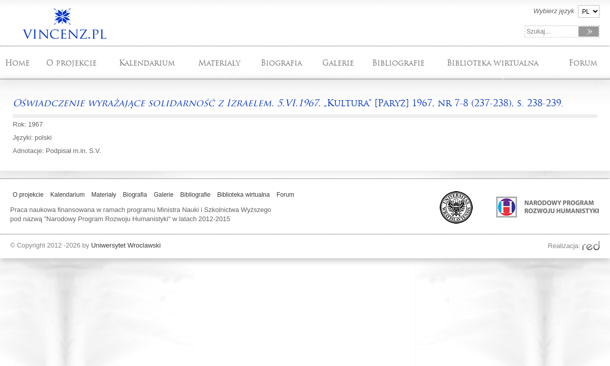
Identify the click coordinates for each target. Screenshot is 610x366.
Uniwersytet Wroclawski (126, 245)
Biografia (281, 63)
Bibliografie (398, 63)
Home (17, 63)
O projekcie (71, 63)
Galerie (338, 63)
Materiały (219, 63)
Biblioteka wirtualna (492, 63)
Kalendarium (147, 63)
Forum (583, 63)
